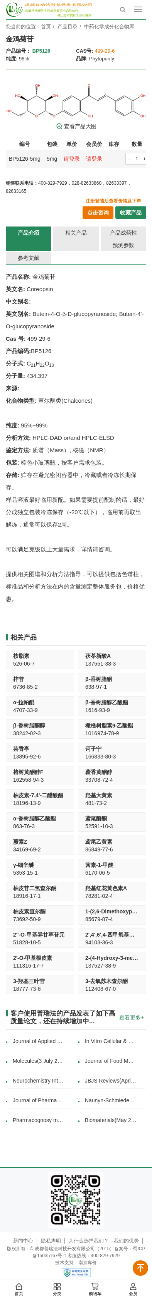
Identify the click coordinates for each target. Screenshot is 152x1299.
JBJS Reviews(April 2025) (114, 1081)
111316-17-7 (28, 966)
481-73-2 (96, 803)
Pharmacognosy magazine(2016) (42, 1120)
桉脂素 (21, 656)
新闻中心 (23, 1241)
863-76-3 (24, 826)
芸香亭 (21, 749)
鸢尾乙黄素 (98, 842)
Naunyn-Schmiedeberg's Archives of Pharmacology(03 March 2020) (114, 1100)
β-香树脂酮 (98, 679)
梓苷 (18, 679)
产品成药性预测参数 (123, 239)
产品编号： (18, 51)
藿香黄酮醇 (98, 772)
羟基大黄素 (98, 795)
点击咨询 (98, 212)
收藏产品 (131, 212)
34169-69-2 (27, 849)
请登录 (72, 159)
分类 (57, 1289)
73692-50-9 (27, 919)
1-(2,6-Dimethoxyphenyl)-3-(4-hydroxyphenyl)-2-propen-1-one (112, 911)
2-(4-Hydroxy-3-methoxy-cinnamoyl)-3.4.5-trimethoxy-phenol (112, 958)
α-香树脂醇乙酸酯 (34, 818)
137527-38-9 (100, 966)
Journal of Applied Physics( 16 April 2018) (42, 1041)
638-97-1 (96, 687)
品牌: (82, 59)
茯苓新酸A (98, 656)
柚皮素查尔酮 (29, 911)
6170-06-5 (97, 873)
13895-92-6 (27, 756)
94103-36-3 (99, 942)
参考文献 (28, 258)
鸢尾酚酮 (96, 818)
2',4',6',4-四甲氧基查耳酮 (112, 935)
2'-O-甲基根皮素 (32, 958)
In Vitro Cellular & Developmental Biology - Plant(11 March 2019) (114, 1041)
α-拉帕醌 (23, 702)
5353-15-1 (25, 873)
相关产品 (76, 233)
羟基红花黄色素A (106, 888)
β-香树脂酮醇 (29, 725)
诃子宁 (93, 749)
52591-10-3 (99, 826)
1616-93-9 (97, 710)
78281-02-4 (99, 896)
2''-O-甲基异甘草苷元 (38, 935)
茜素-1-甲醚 (99, 865)
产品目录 (67, 26)
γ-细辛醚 (23, 865)
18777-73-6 (27, 989)
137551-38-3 (100, 664)
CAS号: (84, 51)
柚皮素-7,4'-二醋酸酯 (38, 795)
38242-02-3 (27, 733)
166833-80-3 (100, 756)
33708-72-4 (99, 780)
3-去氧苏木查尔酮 (106, 981)
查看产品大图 (76, 126)
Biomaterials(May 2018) (112, 1120)
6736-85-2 (25, 687)
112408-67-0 (100, 989)
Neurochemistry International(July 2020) (42, 1081)
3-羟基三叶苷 (29, 981)
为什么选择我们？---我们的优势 (104, 1241)
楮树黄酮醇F (28, 772)
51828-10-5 (27, 942)
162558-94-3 (28, 780)
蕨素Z (20, 842)
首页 (19, 1289)
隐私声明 (51, 1241)
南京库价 (87, 1262)
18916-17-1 (27, 896)
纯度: (11, 59)
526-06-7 (24, 664)
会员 (133, 1289)
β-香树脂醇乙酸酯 (106, 702)
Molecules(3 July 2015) (39, 1061)
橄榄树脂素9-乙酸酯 (109, 725)
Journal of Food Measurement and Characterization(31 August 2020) (114, 1061)
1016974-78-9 (102, 733)
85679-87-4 (99, 919)
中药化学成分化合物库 (109, 26)
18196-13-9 (27, 803)
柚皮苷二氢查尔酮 (34, 888)
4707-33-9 (25, 710)
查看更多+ (131, 1017)
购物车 (95, 1289)
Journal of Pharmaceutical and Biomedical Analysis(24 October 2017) (42, 1100)
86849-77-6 (99, 849)
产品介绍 (28, 233)
